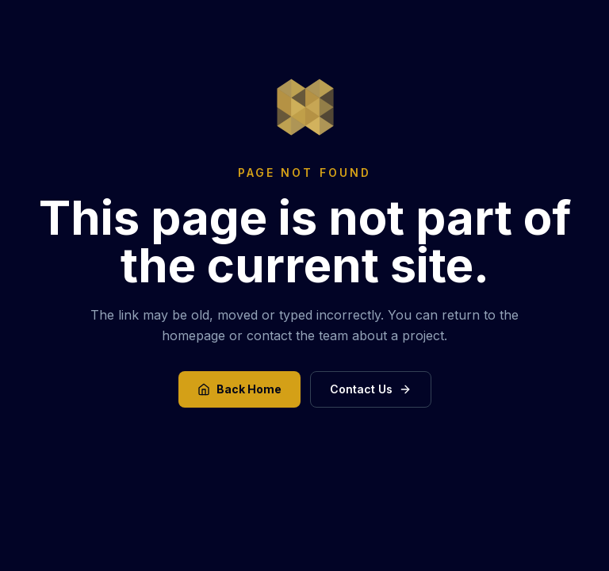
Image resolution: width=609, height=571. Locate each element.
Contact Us (371, 389)
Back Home (239, 389)
